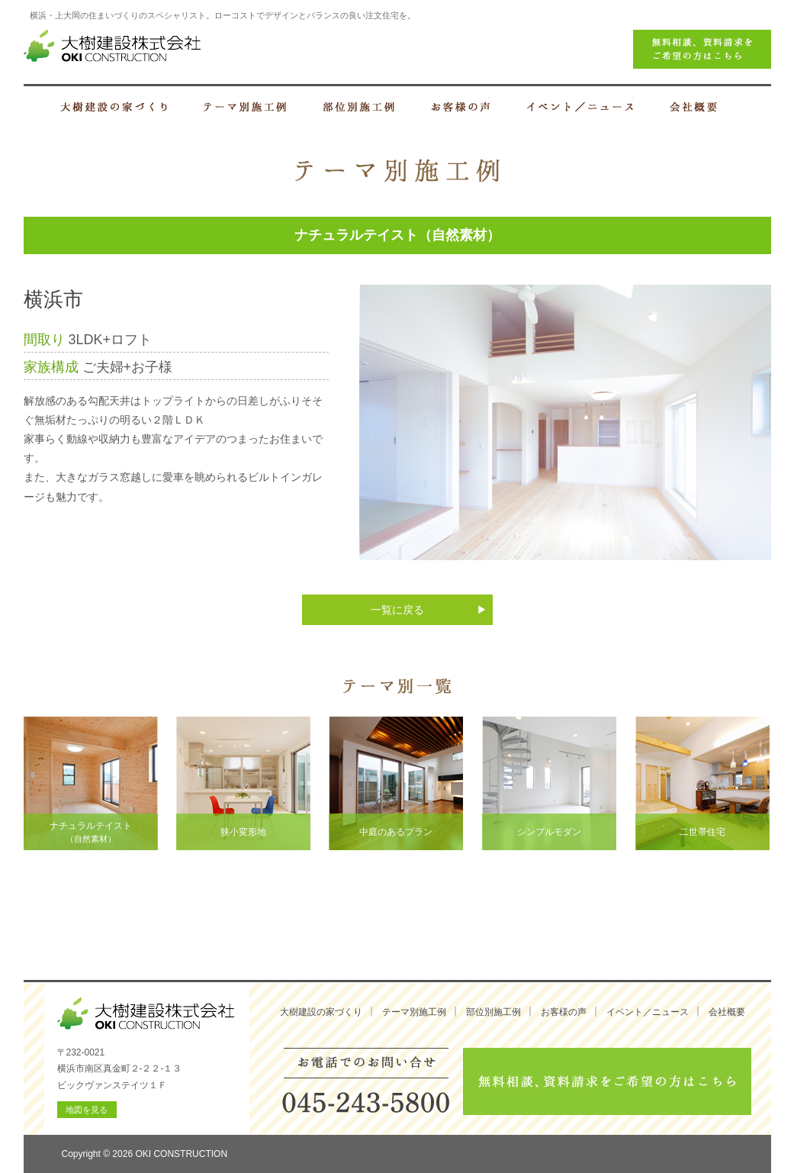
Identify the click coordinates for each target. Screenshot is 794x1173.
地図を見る (87, 1109)
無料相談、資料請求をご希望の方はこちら (607, 1081)
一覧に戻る (397, 610)
